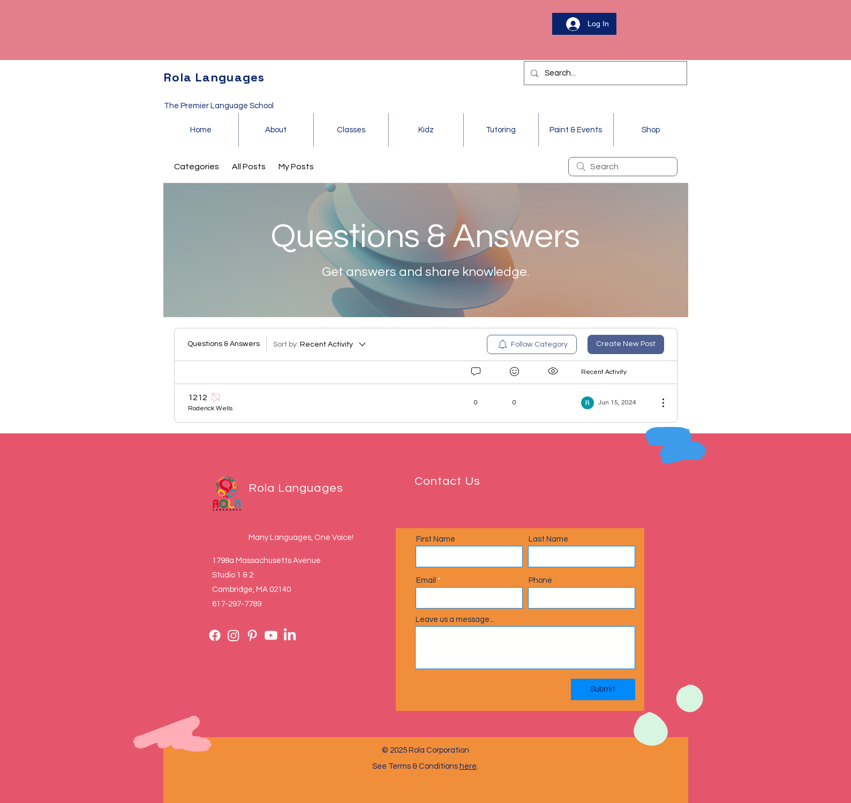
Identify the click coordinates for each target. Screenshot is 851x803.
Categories (196, 166)
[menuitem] (532, 344)
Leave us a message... (455, 620)
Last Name (548, 539)
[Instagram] (233, 635)
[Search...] (604, 73)
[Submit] (603, 689)
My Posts (296, 166)
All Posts (249, 166)
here (468, 766)
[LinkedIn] (289, 635)
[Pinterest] (252, 635)
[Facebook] (214, 635)
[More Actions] (657, 402)
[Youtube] (270, 635)
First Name (435, 539)
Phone (540, 580)
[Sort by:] (320, 344)
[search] (622, 166)
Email (426, 580)
